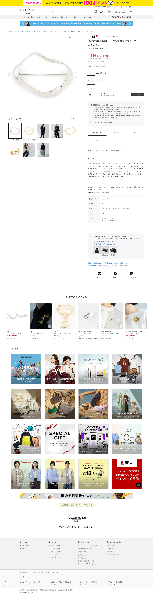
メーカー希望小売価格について (118, 264)
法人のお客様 (82, 555)
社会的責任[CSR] (62, 588)
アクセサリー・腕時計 (41, 31)
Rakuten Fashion (14, 31)
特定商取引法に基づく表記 (86, 558)
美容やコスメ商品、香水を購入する (61, 580)
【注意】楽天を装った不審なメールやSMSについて (76, 502)
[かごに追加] (137, 94)
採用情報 (70, 588)
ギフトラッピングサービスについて (104, 244)
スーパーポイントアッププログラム (89, 543)
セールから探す (54, 552)
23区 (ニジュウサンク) (27, 31)
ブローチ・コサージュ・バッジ (58, 31)
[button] (42, 75)
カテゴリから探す (54, 549)
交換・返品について (121, 261)
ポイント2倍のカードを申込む (88, 580)
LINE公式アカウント (113, 552)
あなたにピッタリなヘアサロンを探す (30, 580)
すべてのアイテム (54, 555)
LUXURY (22, 546)
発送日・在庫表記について (95, 261)
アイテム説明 (97, 132)
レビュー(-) (134, 132)
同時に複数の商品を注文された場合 (98, 264)
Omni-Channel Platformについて (88, 562)
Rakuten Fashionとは (84, 546)
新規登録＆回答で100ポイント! (102, 7)
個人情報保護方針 (32, 588)
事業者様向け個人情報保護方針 (47, 588)
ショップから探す (54, 546)
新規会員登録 (111, 543)
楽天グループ (118, 7)
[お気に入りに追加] (129, 94)
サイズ (116, 132)
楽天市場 (129, 7)
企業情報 (22, 588)
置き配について (109, 261)
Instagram (110, 549)
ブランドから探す (54, 543)
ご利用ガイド (82, 549)
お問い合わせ (82, 552)
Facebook (110, 546)
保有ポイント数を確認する (116, 580)
